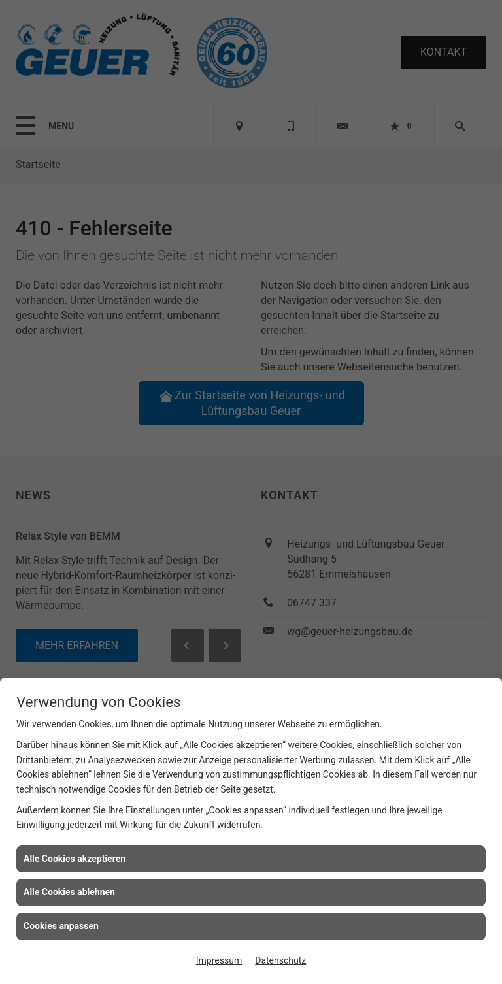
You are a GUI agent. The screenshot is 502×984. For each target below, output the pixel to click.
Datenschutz (280, 960)
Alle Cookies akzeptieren (75, 858)
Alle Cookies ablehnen (69, 892)
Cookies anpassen (61, 926)
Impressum (219, 960)
